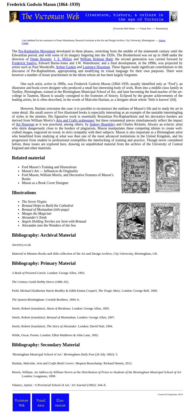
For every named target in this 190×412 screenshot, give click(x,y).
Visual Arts (145, 28)
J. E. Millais (63, 59)
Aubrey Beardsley (102, 124)
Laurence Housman (96, 67)
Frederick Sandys (24, 63)
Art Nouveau (25, 124)
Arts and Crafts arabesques (75, 120)
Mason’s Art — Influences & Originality (50, 171)
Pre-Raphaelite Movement (37, 51)
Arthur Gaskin (66, 67)
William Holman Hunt (96, 59)
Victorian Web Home (124, 28)
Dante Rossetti (40, 59)
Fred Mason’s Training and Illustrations (49, 167)
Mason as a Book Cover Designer (45, 183)
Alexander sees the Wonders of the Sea (49, 225)
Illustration (161, 28)
